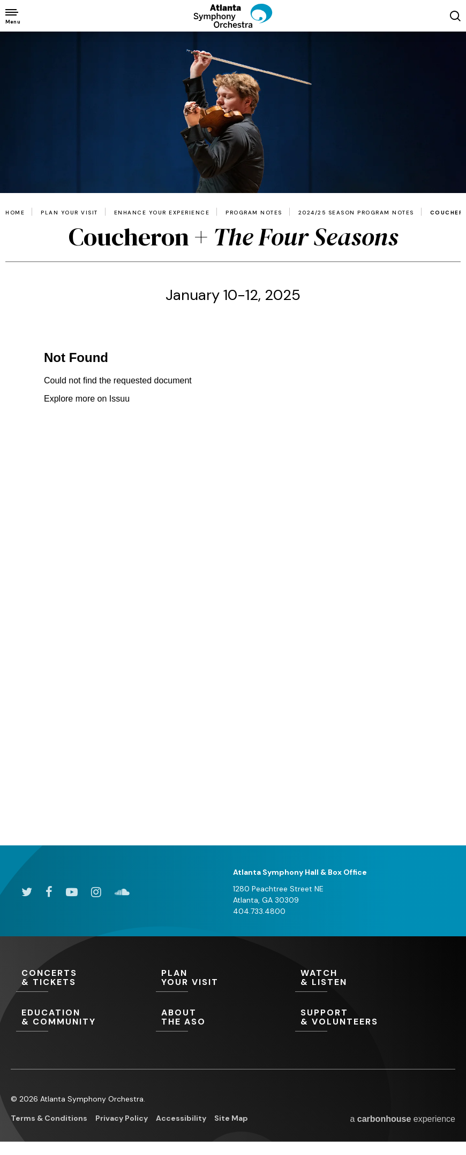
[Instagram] (96, 892)
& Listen (365, 978)
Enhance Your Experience (162, 212)
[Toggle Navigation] (12, 15)
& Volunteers (365, 1017)
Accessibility (181, 1118)
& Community (86, 1017)
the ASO (225, 1017)
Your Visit (225, 978)
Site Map (231, 1118)
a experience (402, 1118)
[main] (233, 438)
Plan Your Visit (69, 212)
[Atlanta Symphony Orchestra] (233, 24)
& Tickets (86, 978)
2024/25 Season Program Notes (356, 212)
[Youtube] (72, 892)
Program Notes (254, 212)
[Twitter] (26, 892)
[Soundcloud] (122, 892)
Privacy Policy (121, 1118)
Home (15, 212)
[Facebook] (49, 892)
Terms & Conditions (49, 1118)
